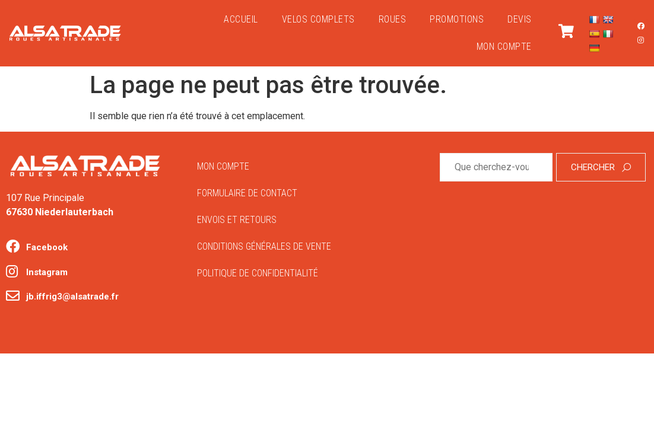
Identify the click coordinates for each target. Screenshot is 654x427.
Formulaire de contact (247, 193)
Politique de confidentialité (257, 273)
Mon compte (504, 46)
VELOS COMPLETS (318, 19)
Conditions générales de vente (264, 246)
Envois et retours (237, 219)
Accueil (241, 19)
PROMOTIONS (457, 19)
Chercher (601, 167)
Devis (519, 19)
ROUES (393, 19)
